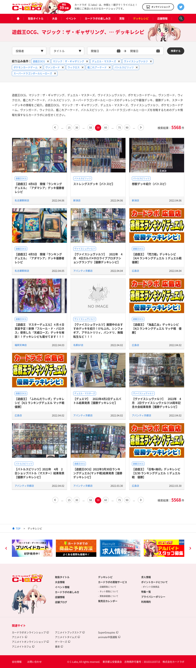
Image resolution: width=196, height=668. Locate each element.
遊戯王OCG (21, 178)
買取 (121, 18)
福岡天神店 (21, 345)
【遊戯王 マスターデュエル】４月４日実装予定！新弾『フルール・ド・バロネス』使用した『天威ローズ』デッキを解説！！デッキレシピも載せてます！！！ (39, 330)
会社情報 (17, 661)
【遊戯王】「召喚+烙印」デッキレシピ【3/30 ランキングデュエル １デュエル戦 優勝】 (156, 473)
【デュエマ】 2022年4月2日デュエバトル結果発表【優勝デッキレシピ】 (97, 401)
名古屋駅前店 (22, 200)
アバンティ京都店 (83, 270)
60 (105, 127)
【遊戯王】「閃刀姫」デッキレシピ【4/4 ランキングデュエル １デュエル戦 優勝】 (158, 258)
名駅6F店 (78, 345)
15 (69, 127)
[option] (32, 548)
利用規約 (146, 601)
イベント (71, 18)
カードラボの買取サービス (112, 582)
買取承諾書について (109, 596)
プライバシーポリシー (153, 596)
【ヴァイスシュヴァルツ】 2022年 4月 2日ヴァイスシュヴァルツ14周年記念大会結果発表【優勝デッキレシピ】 (156, 403)
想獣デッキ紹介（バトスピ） (150, 184)
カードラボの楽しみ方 (98, 18)
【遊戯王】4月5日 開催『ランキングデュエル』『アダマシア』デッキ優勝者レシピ (39, 258)
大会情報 (60, 582)
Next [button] (190, 548)
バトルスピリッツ (82, 178)
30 (76, 127)
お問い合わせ (34, 661)
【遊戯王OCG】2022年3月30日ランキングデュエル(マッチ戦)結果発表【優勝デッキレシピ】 (97, 473)
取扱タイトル (35, 18)
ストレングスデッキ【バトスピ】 (94, 184)
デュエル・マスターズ (84, 393)
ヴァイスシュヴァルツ (84, 248)
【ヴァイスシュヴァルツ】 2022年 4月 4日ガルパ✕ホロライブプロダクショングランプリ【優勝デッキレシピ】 (97, 258)
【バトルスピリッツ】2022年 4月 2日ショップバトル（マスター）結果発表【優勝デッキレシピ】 (39, 473)
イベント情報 (62, 587)
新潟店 (77, 200)
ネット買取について (109, 591)
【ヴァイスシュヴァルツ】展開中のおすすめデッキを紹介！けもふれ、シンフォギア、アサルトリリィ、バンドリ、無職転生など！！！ (98, 330)
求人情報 (146, 577)
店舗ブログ (61, 602)
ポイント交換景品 (151, 586)
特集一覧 (146, 591)
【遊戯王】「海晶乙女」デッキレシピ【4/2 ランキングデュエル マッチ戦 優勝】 (157, 328)
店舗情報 (162, 18)
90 (127, 127)
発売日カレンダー (107, 601)
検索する (175, 50)
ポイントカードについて (154, 582)
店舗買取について (108, 586)
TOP (18, 528)
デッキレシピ (141, 18)
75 (119, 127)
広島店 (135, 270)
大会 (54, 18)
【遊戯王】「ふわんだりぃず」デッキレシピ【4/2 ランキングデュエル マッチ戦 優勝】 (41, 403)
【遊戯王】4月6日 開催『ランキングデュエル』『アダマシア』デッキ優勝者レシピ (39, 188)
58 (90, 127)
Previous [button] (6, 548)
